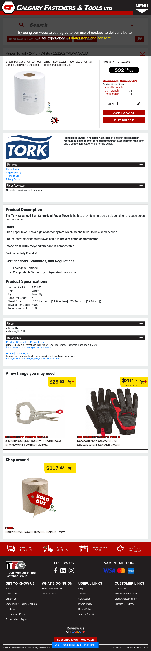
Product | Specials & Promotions (25, 342)
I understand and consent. (90, 38)
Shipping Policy (13, 172)
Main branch (111, 90)
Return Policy (12, 169)
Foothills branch (113, 87)
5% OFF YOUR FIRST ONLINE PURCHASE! (75, 644)
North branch (111, 93)
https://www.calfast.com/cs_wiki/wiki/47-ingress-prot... (33, 358)
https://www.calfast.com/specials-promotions (28, 347)
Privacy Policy (13, 179)
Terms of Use (12, 176)
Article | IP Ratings (17, 353)
